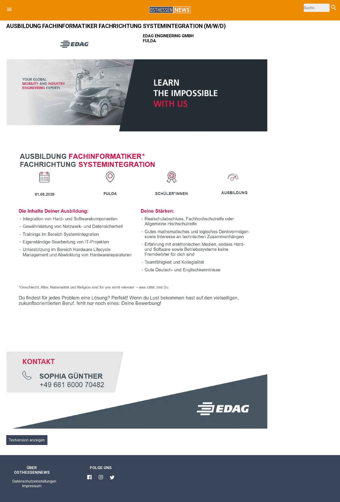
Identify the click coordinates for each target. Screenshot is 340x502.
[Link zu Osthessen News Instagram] (101, 478)
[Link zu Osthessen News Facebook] (89, 478)
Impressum (31, 486)
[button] (9, 9)
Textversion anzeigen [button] (27, 440)
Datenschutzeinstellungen (34, 481)
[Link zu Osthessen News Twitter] (112, 478)
